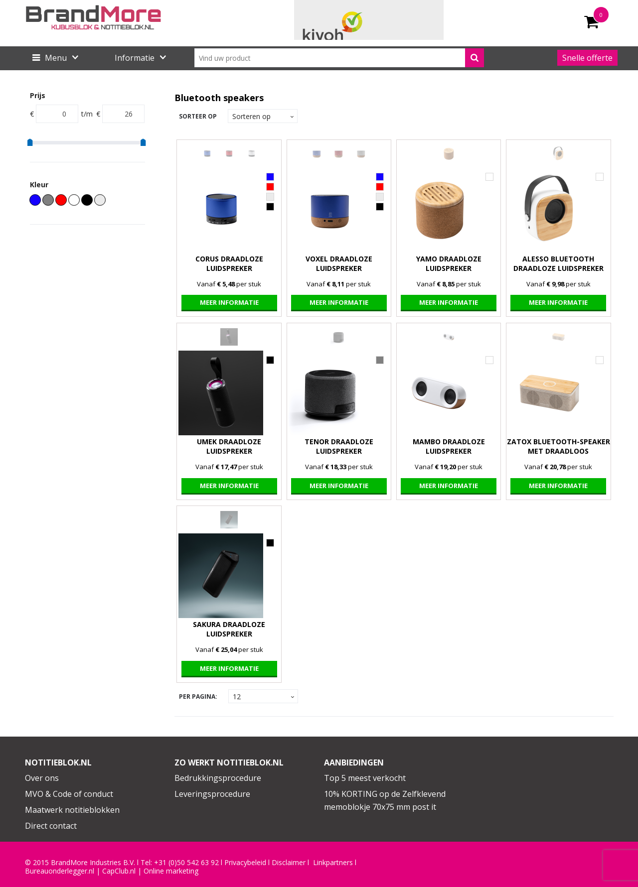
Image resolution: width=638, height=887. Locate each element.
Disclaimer (289, 863)
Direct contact (51, 825)
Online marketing (171, 871)
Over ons (42, 777)
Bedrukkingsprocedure (217, 777)
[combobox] (339, 57)
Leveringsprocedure (212, 793)
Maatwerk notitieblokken (72, 809)
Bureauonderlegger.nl (59, 871)
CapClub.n (118, 871)
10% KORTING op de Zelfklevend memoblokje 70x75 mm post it (385, 800)
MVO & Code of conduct (69, 793)
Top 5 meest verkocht (365, 777)
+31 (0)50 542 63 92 (186, 863)
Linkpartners (333, 863)
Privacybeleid (245, 863)
